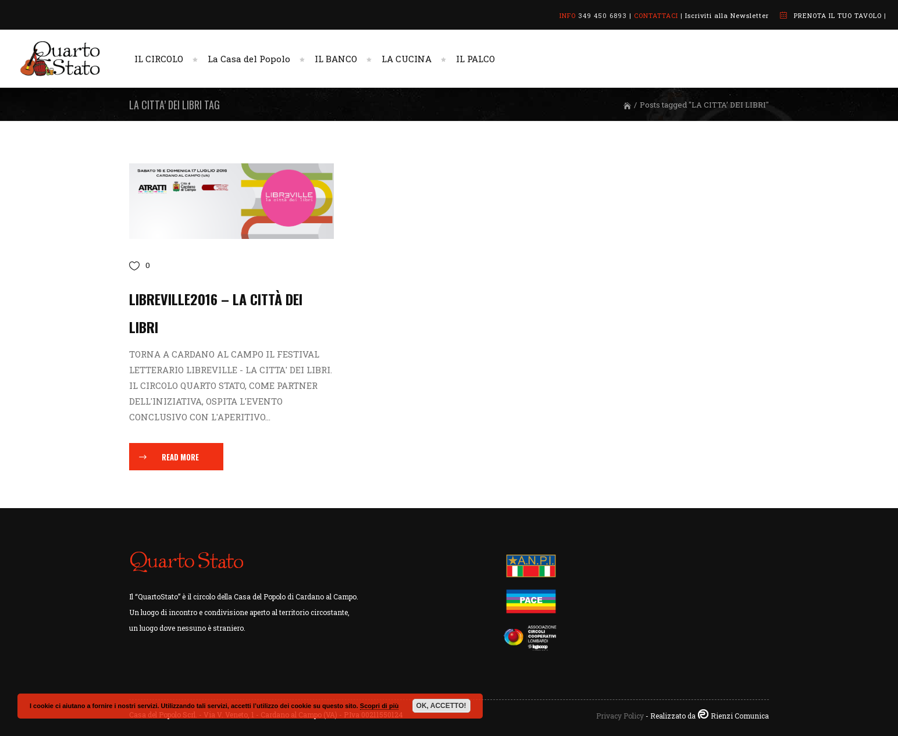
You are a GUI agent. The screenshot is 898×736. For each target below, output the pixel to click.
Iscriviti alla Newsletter (727, 15)
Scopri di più (379, 705)
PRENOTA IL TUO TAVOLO (838, 15)
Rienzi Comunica (740, 715)
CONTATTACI (656, 15)
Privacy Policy (620, 715)
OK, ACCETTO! (441, 706)
